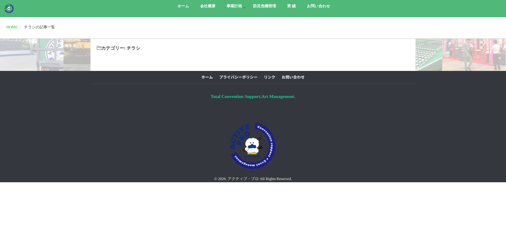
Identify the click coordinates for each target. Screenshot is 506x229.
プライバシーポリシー (238, 77)
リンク (269, 77)
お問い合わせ (293, 77)
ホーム (207, 77)
